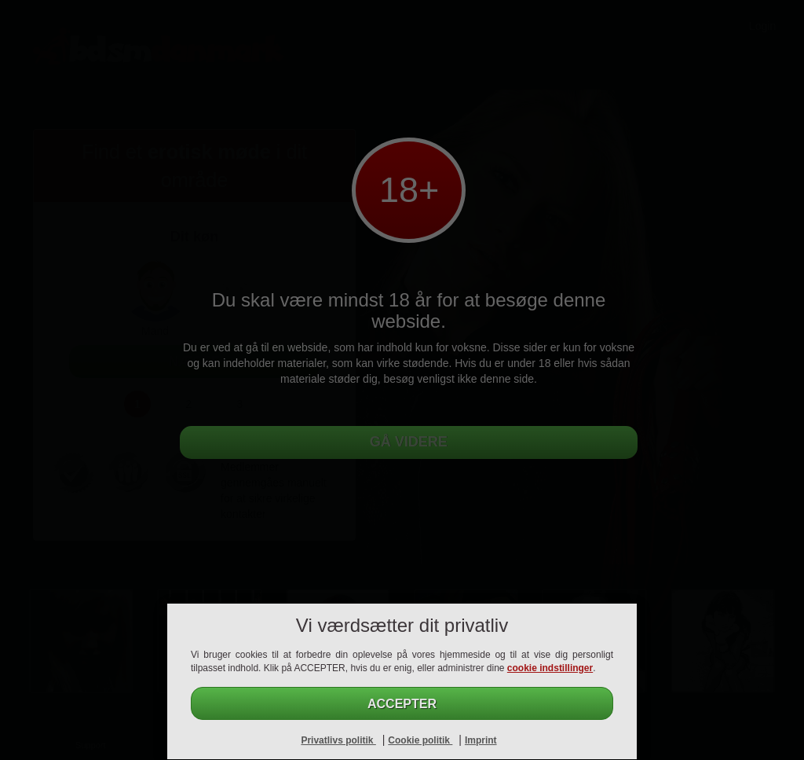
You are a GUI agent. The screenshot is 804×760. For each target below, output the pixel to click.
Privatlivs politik (338, 740)
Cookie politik (420, 740)
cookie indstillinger (550, 668)
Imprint (481, 740)
